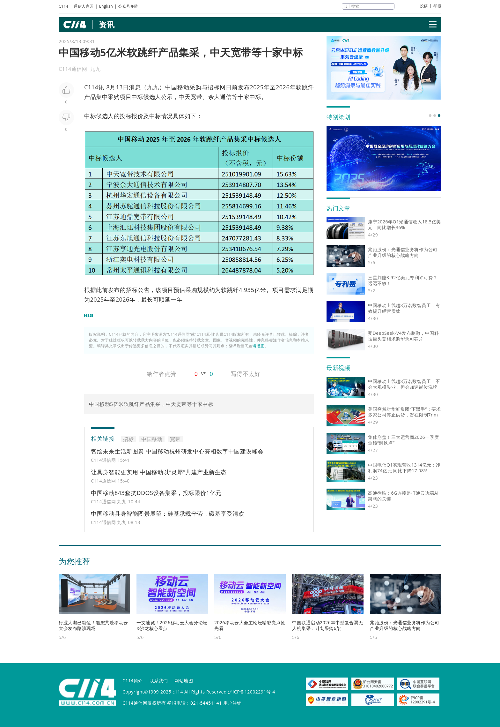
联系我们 (159, 681)
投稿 (424, 6)
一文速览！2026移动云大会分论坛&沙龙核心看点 (172, 625)
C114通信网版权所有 (144, 703)
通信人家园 (84, 6)
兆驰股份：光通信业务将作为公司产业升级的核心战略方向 (404, 625)
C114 (63, 6)
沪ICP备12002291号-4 (251, 692)
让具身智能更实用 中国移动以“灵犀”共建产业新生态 (159, 472)
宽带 (196, 97)
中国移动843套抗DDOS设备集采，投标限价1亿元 (156, 493)
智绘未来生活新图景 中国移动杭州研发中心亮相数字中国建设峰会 (177, 451)
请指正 (259, 346)
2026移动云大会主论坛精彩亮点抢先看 (249, 625)
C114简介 (132, 681)
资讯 (106, 24)
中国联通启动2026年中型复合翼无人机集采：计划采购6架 (327, 625)
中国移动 (177, 87)
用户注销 (232, 703)
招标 (214, 87)
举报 (437, 6)
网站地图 (183, 681)
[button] (430, 115)
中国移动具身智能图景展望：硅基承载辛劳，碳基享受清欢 (167, 513)
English (106, 6)
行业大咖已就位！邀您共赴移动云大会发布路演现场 (93, 625)
